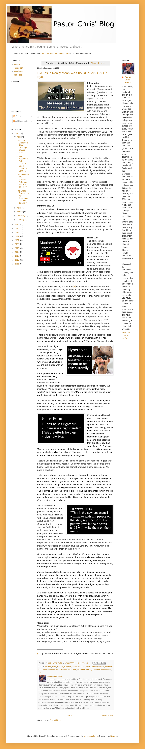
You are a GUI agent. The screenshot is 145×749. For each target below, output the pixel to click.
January (21, 219)
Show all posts (98, 63)
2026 (17, 133)
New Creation (61, 670)
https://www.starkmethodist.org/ (56, 54)
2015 (17, 264)
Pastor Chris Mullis (128, 80)
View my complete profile (126, 335)
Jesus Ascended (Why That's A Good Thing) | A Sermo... (22, 163)
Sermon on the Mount (102, 670)
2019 (17, 248)
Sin (39, 673)
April (19, 208)
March (20, 212)
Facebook (18, 71)
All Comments (20, 121)
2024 (17, 228)
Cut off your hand (64, 667)
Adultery (48, 667)
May (19, 137)
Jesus (83, 667)
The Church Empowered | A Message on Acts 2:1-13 (22, 146)
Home (69, 715)
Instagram (18, 68)
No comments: (83, 663)
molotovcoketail (91, 736)
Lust (88, 667)
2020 (17, 244)
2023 (17, 232)
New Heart (72, 670)
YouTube (18, 75)
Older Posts (107, 715)
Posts (17, 116)
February (21, 215)
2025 (17, 224)
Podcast (17, 64)
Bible (54, 667)
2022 (17, 236)
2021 (17, 240)
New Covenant (49, 670)
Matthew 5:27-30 (97, 667)
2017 (17, 256)
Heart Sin (76, 667)
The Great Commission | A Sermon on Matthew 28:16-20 (23, 197)
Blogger (113, 736)
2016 (17, 260)
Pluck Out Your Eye (85, 670)
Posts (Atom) (55, 720)
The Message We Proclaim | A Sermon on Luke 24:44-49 (23, 181)
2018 (17, 252)
